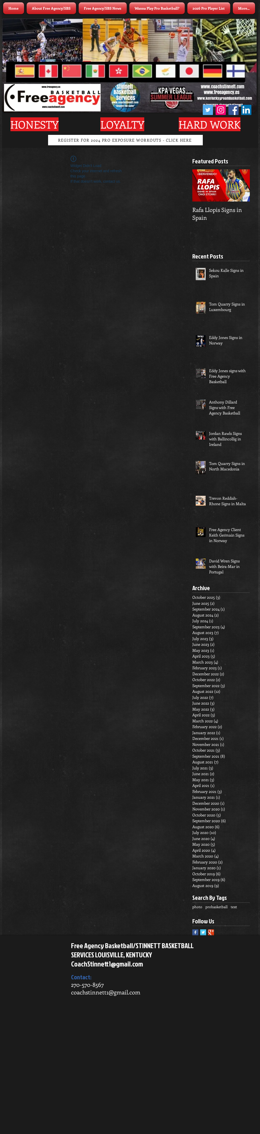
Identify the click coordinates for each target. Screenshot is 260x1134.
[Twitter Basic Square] (203, 932)
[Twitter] (208, 110)
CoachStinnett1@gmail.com (107, 964)
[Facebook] (233, 110)
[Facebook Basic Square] (195, 932)
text (234, 906)
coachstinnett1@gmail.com (105, 992)
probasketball (216, 906)
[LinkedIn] (246, 110)
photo (197, 906)
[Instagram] (221, 110)
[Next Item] (241, 185)
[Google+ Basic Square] (211, 932)
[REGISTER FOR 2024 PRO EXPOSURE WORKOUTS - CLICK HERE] (125, 140)
